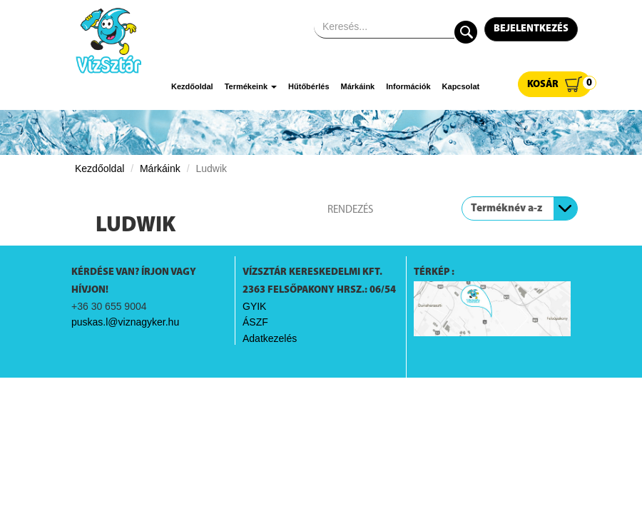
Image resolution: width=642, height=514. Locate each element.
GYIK (254, 306)
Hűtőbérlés (308, 86)
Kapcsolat (461, 86)
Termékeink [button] (251, 86)
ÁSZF (255, 322)
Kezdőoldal (192, 86)
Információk (408, 86)
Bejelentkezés (531, 29)
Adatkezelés (270, 338)
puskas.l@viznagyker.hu (125, 322)
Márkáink (358, 86)
